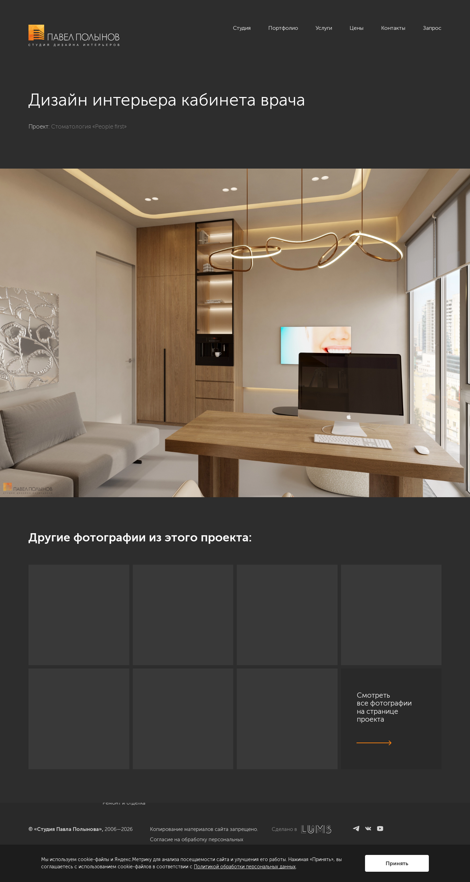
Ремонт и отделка (124, 803)
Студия (242, 28)
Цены (357, 28)
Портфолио (283, 28)
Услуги (324, 28)
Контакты (393, 28)
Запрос (432, 28)
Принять (397, 863)
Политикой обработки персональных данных (245, 867)
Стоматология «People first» (89, 126)
